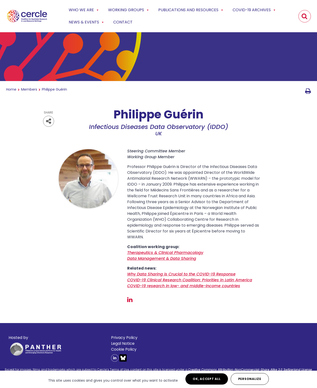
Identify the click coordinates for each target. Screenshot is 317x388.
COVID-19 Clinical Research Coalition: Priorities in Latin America (189, 280)
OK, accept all (207, 379)
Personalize (249, 379)
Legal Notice (123, 343)
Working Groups (128, 10)
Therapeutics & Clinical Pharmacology (165, 252)
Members (29, 89)
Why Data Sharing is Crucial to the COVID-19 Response (181, 274)
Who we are (84, 10)
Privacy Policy (124, 337)
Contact (123, 22)
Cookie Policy (123, 349)
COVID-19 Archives (254, 10)
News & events (86, 22)
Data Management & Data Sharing (161, 258)
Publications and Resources (191, 10)
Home (11, 89)
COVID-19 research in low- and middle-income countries (183, 286)
